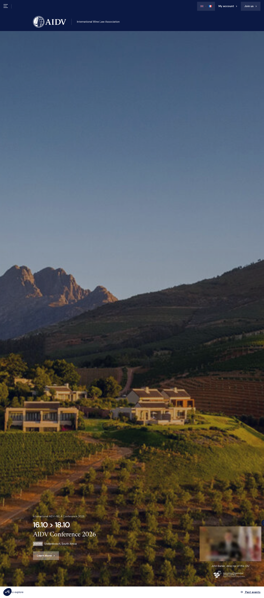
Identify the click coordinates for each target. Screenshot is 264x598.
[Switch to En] (202, 6)
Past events (250, 592)
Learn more (44, 555)
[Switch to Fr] (209, 6)
